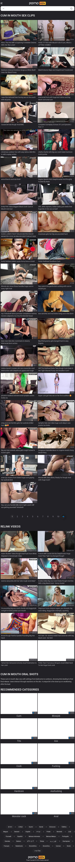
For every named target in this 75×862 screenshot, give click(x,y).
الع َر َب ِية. (53, 841)
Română (59, 831)
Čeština (64, 827)
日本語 (20, 827)
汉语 (69, 831)
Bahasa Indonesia (34, 836)
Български (66, 841)
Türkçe (42, 841)
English (28, 831)
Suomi (31, 827)
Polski (48, 831)
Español (19, 836)
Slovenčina (46, 846)
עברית (38, 831)
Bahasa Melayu (51, 836)
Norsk (69, 846)
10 (58, 516)
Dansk (41, 827)
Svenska (7, 841)
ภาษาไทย (37, 851)
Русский (8, 836)
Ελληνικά (52, 827)
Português (65, 836)
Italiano (18, 841)
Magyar (5, 831)
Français (6, 846)
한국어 (10, 827)
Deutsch (16, 831)
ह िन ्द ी (30, 841)
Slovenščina (33, 846)
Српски (58, 846)
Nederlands (19, 846)
